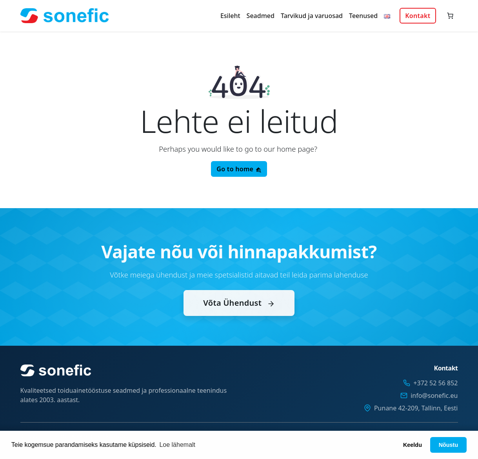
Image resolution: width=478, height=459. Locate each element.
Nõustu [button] (448, 445)
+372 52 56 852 (435, 383)
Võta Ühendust (238, 311)
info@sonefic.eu (434, 395)
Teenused (363, 15)
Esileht (230, 15)
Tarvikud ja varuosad (312, 15)
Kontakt (417, 15)
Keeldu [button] (412, 445)
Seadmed (260, 15)
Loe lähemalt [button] (177, 444)
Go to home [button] (238, 169)
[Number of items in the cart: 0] (450, 16)
